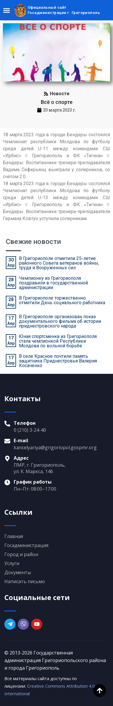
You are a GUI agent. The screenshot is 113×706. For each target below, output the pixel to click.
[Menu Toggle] (6, 10)
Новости (59, 93)
